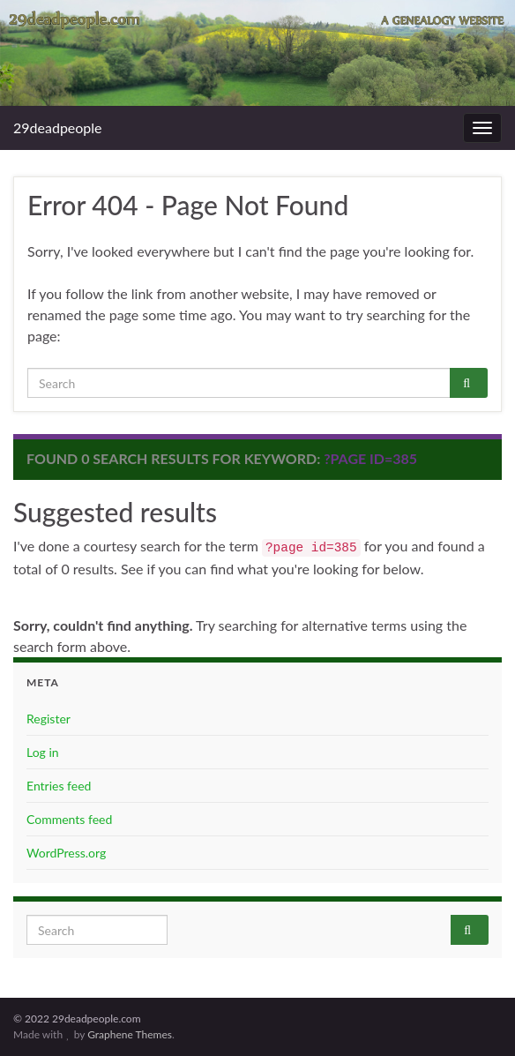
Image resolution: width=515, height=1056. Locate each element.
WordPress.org (66, 852)
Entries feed (58, 785)
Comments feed (69, 819)
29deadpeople (57, 127)
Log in (42, 752)
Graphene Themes (129, 1034)
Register (48, 718)
